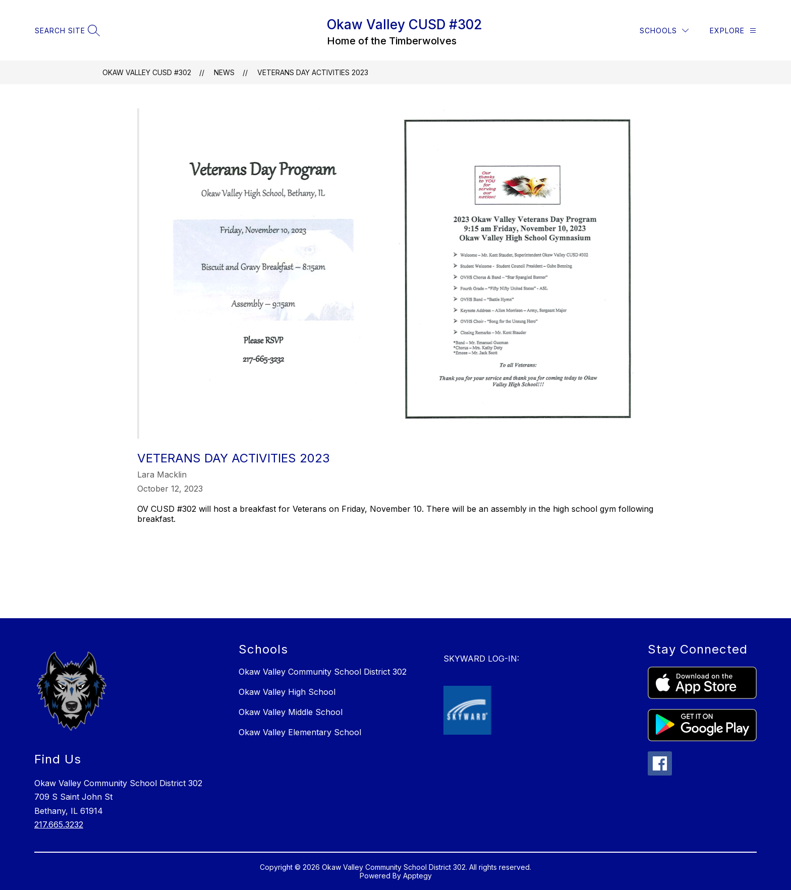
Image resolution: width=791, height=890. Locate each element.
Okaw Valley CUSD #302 (146, 72)
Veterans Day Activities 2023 (312, 72)
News (224, 72)
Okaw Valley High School (287, 692)
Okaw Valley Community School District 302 (323, 672)
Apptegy (417, 875)
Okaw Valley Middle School (291, 712)
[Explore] (733, 30)
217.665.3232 (58, 824)
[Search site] (66, 30)
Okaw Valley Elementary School (300, 732)
